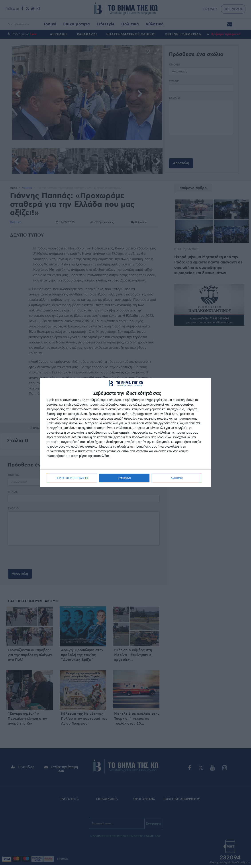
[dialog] (125, 432)
